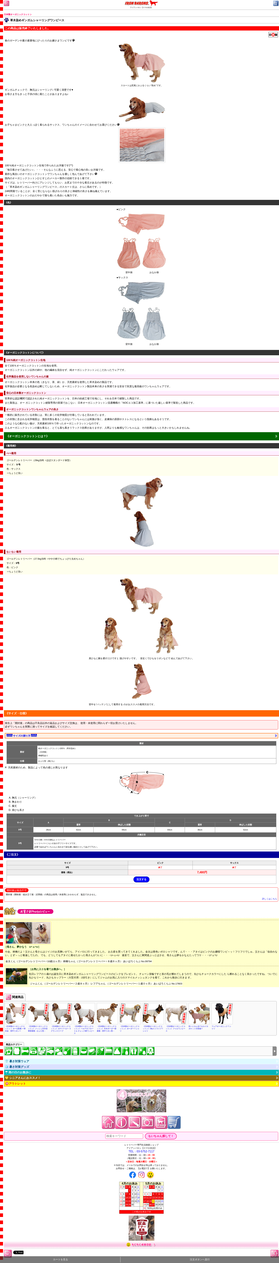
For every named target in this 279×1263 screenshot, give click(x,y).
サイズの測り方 (22, 735)
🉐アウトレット (15, 1083)
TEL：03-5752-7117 (141, 1151)
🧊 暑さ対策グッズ (17, 1066)
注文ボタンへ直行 (200, 1259)
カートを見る (60, 1259)
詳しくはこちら (269, 899)
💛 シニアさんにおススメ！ (23, 1077)
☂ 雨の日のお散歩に (18, 1072)
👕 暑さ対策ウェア (17, 1061)
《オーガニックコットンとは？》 (27, 436)
